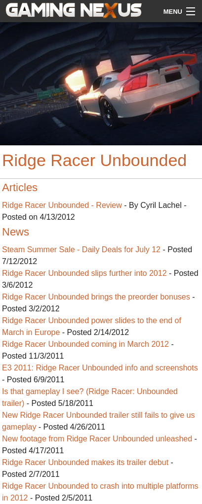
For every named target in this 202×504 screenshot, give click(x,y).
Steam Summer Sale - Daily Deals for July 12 (81, 249)
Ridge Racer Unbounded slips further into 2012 (84, 273)
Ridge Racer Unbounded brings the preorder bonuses (96, 297)
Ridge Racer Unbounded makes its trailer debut (85, 462)
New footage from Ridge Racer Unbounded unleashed (97, 439)
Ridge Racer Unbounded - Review (62, 205)
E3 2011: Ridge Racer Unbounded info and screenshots (100, 368)
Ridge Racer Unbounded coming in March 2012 (85, 344)
